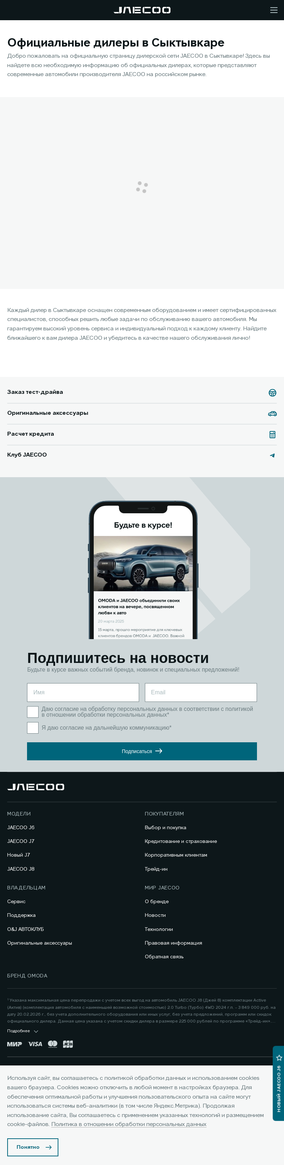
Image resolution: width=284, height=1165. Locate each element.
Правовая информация (173, 943)
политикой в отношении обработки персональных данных (149, 712)
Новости (155, 915)
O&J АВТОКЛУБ (25, 929)
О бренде (157, 901)
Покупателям (164, 814)
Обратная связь (164, 956)
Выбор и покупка (165, 827)
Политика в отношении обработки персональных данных (129, 1124)
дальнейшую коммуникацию (133, 728)
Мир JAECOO (162, 888)
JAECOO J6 (21, 827)
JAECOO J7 (21, 841)
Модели (19, 814)
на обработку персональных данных (130, 709)
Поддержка (21, 915)
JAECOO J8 (21, 869)
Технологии (159, 929)
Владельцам (26, 888)
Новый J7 (18, 855)
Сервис (16, 901)
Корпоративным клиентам (176, 855)
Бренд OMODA (27, 976)
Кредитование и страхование (181, 841)
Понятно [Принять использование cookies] (28, 1147)
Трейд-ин (156, 869)
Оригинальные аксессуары (39, 943)
